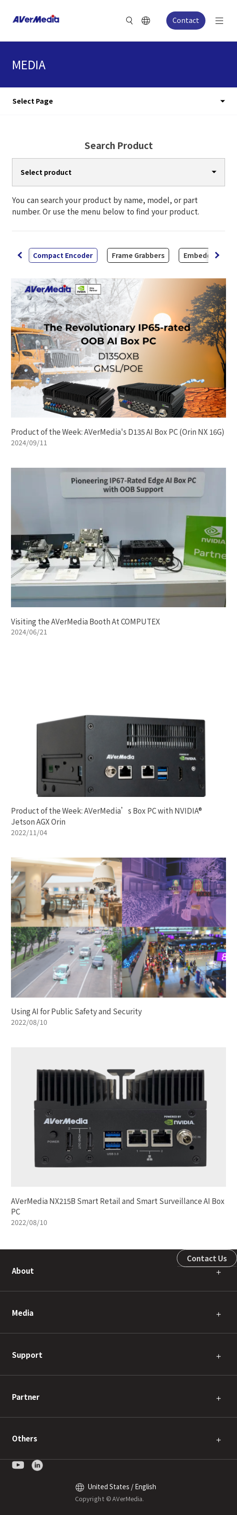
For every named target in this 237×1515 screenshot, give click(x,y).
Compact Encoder (63, 255)
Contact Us (207, 1258)
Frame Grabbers (138, 255)
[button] (216, 255)
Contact (185, 20)
